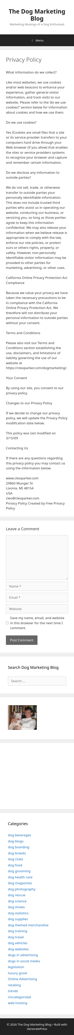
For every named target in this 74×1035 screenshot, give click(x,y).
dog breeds (17, 853)
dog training (17, 931)
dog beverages (19, 835)
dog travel (16, 937)
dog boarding (18, 847)
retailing (14, 985)
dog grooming (19, 871)
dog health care (20, 877)
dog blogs (15, 841)
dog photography (22, 889)
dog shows (16, 907)
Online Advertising (22, 979)
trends (13, 991)
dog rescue (16, 895)
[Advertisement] (32, 775)
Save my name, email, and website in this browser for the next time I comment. (37, 623)
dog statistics (18, 913)
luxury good (17, 973)
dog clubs (15, 859)
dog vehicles (17, 943)
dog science (17, 901)
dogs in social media (24, 961)
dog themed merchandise (28, 925)
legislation (16, 967)
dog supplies (18, 919)
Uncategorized (19, 997)
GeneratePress (37, 1029)
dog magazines (20, 883)
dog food (15, 865)
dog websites (18, 949)
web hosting (17, 1003)
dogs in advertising (23, 955)
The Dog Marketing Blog (37, 14)
